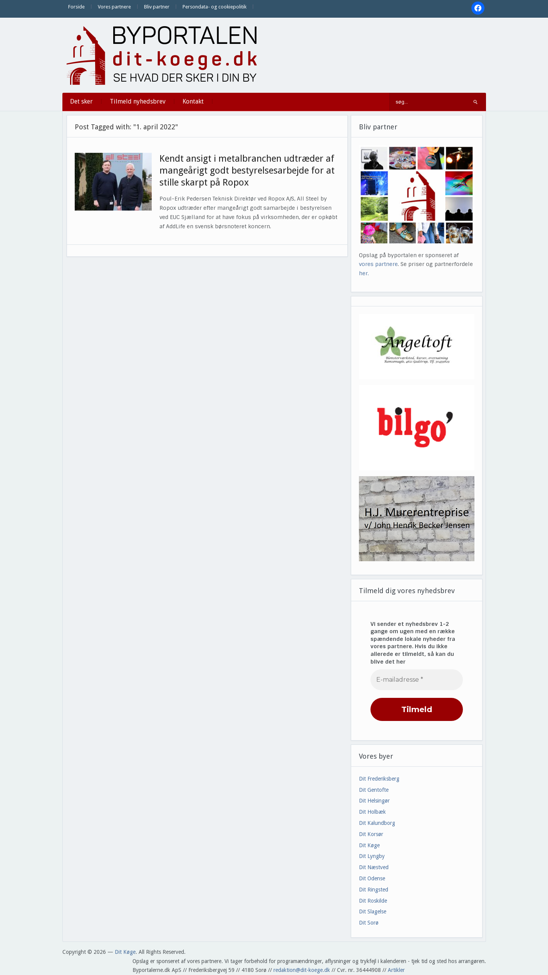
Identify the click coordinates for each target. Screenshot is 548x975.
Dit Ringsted (373, 889)
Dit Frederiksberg (379, 779)
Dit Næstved (374, 867)
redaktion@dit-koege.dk (301, 970)
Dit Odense (372, 878)
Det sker (81, 101)
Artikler (396, 970)
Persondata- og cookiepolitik (214, 7)
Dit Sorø (369, 923)
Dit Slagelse (372, 911)
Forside (76, 7)
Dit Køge (369, 845)
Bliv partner (156, 7)
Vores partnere (114, 7)
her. (364, 273)
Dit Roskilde (373, 901)
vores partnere (378, 264)
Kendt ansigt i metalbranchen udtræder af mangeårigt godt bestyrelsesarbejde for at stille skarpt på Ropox (247, 170)
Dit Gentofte (374, 790)
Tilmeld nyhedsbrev (138, 101)
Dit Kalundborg (377, 823)
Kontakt (193, 101)
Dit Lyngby (372, 856)
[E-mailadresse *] (416, 679)
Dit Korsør (371, 834)
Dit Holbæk (372, 812)
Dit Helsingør (374, 801)
